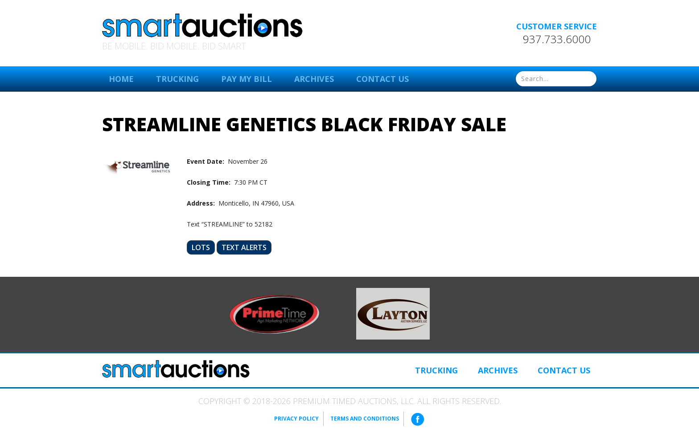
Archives (314, 78)
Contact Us (382, 78)
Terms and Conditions (364, 418)
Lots (201, 247)
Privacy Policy (296, 418)
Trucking (177, 78)
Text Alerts (244, 247)
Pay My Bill (246, 78)
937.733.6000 (557, 39)
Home (121, 78)
